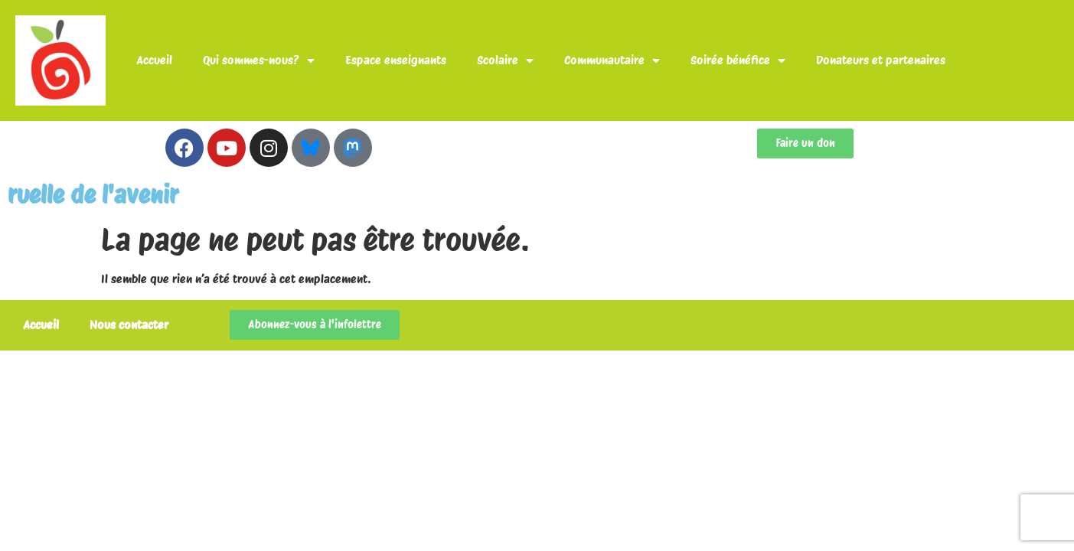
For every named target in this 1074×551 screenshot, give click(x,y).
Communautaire (612, 60)
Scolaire (505, 60)
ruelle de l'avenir (93, 195)
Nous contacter (129, 325)
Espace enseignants (395, 60)
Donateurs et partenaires (880, 60)
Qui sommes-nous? (259, 60)
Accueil (154, 60)
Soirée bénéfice (737, 60)
